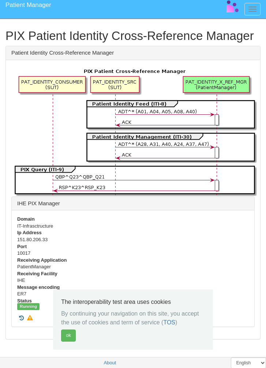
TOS (169, 322)
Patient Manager (28, 4)
